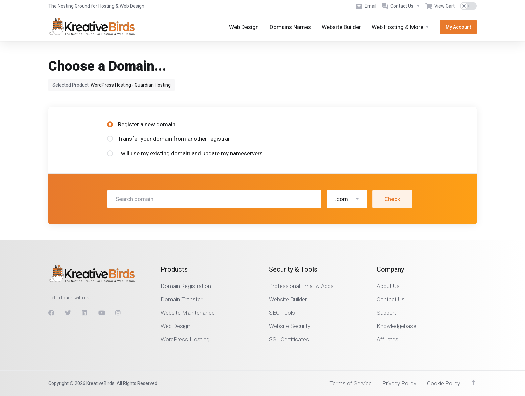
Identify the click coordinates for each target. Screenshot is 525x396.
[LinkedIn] (84, 312)
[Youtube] (101, 312)
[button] (347, 199)
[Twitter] (68, 312)
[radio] (110, 124)
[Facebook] (51, 312)
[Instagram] (118, 312)
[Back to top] (473, 381)
